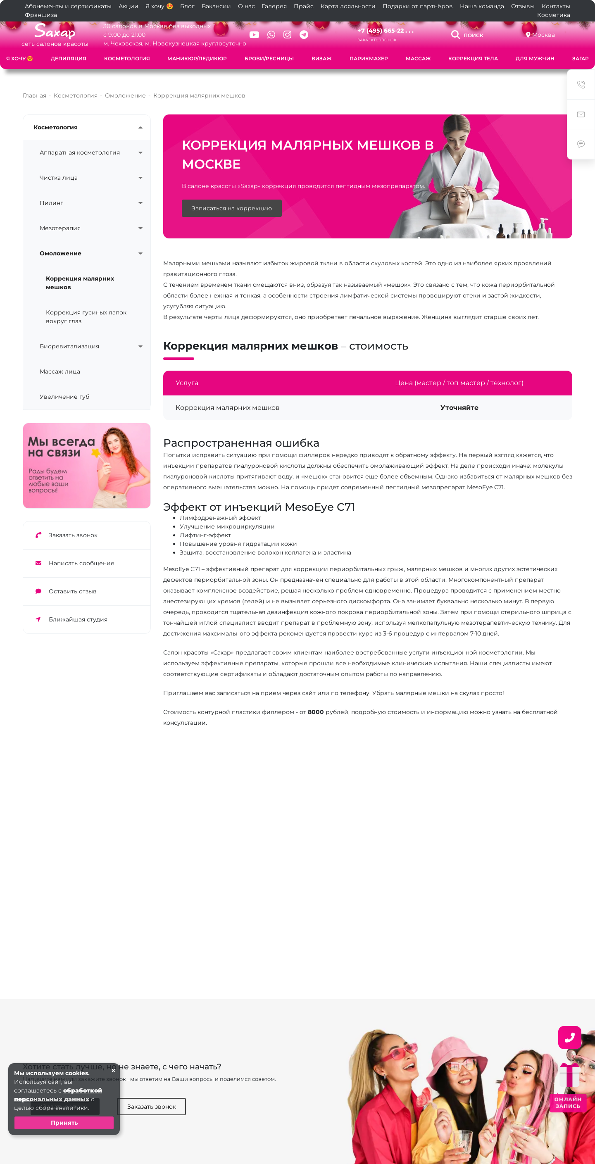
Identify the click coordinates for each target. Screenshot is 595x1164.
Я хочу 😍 (159, 6)
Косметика (553, 15)
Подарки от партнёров (418, 6)
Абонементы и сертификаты (68, 6)
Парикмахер (369, 58)
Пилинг (51, 195)
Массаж (418, 58)
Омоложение (60, 245)
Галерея (274, 6)
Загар (580, 58)
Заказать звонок (376, 40)
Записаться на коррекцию (232, 201)
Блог (187, 6)
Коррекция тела (473, 58)
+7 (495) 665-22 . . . (385, 30)
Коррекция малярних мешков (80, 275)
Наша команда (482, 6)
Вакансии (216, 6)
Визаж (322, 58)
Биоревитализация (69, 338)
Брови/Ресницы (269, 58)
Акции (128, 6)
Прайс (304, 6)
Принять (64, 1122)
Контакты (556, 6)
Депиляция (68, 58)
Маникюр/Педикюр (197, 58)
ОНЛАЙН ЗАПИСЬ (568, 1102)
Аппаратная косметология (80, 144)
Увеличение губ (64, 389)
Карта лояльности (348, 6)
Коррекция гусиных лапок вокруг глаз (86, 309)
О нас (246, 6)
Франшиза (41, 15)
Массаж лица (60, 363)
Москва (543, 34)
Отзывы (523, 6)
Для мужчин (535, 58)
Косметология (127, 58)
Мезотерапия (60, 220)
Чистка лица (59, 170)
